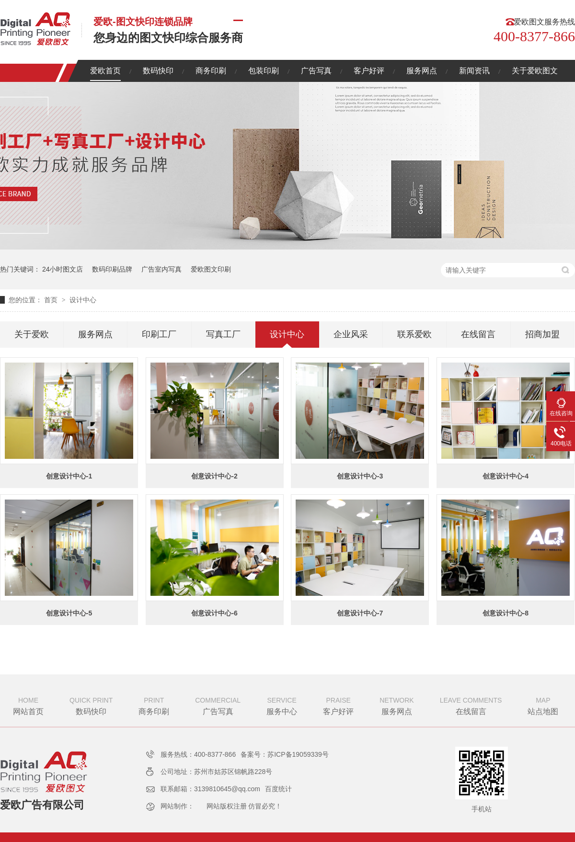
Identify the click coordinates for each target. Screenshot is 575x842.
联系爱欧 (414, 334)
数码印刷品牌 (112, 269)
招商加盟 (542, 334)
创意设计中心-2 (214, 476)
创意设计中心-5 (69, 613)
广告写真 (316, 71)
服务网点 (421, 71)
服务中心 (281, 705)
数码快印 (158, 71)
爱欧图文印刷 (211, 269)
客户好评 (369, 71)
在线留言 (478, 334)
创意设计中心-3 (360, 476)
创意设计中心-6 (214, 613)
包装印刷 (263, 71)
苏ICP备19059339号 (298, 754)
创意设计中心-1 (69, 476)
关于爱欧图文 (535, 71)
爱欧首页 (105, 71)
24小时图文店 (62, 269)
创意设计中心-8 (506, 613)
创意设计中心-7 (360, 613)
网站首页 (28, 705)
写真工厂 (223, 334)
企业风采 (351, 334)
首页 (51, 300)
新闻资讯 (474, 71)
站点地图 (543, 705)
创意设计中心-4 (506, 476)
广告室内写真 (161, 269)
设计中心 (82, 300)
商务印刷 (211, 71)
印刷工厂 (159, 334)
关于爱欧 (31, 334)
